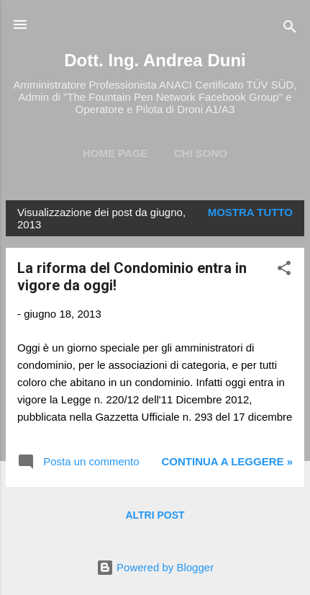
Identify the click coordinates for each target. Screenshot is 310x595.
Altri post (154, 515)
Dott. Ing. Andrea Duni (154, 60)
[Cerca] (289, 29)
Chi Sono (200, 153)
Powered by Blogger (155, 567)
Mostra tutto (250, 212)
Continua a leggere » (227, 461)
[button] (284, 270)
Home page (115, 153)
